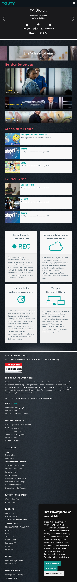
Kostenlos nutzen (12, 440)
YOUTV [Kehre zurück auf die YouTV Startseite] (8, 3)
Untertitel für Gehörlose (15, 478)
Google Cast (10, 539)
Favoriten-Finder (12, 472)
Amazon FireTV (11, 523)
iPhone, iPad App (12, 499)
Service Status (11, 410)
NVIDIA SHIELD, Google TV (17, 527)
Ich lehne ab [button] (51, 568)
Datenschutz (10, 455)
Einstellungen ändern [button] (54, 573)
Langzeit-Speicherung (14, 468)
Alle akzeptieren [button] (52, 563)
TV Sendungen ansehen (15, 428)
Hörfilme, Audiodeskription (16, 481)
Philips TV (9, 549)
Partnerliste (10, 513)
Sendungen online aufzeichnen (18, 424)
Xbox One (9, 536)
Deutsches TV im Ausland (15, 488)
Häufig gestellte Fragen (15, 574)
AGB (7, 452)
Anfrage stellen (11, 578)
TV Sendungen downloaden (16, 431)
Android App (10, 502)
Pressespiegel (11, 563)
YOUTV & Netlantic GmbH (16, 413)
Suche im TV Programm (15, 434)
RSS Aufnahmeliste (13, 484)
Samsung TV (10, 543)
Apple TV (9, 530)
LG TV (7, 546)
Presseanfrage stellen (14, 560)
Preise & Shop (11, 437)
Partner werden (11, 516)
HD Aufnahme (11, 475)
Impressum (9, 458)
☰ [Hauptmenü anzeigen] (74, 3)
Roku (7, 533)
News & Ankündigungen (15, 407)
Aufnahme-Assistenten (14, 465)
